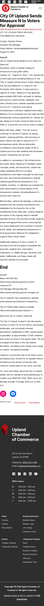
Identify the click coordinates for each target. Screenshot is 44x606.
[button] (16, 8)
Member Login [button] (28, 524)
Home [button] (4, 516)
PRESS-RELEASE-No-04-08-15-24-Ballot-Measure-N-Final (21, 29)
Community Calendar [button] (10, 547)
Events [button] (5, 539)
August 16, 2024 (19, 402)
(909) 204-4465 (30, 462)
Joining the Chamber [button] (31, 539)
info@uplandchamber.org (29, 466)
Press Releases (34, 402)
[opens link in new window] (4, 2)
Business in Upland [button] (30, 551)
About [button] (25, 543)
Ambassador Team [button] (30, 562)
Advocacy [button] (27, 558)
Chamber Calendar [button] (9, 543)
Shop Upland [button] (7, 528)
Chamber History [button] (29, 547)
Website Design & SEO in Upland (18, 595)
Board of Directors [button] (30, 554)
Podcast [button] (5, 520)
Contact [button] (5, 524)
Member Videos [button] (29, 520)
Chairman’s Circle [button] (29, 532)
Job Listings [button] (27, 528)
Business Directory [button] (31, 516)
